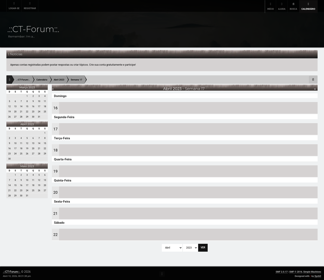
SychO (317, 275)
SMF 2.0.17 (281, 270)
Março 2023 (27, 86)
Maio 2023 (27, 165)
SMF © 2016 (295, 270)
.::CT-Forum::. (11, 270)
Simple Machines (312, 270)
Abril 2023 (27, 123)
